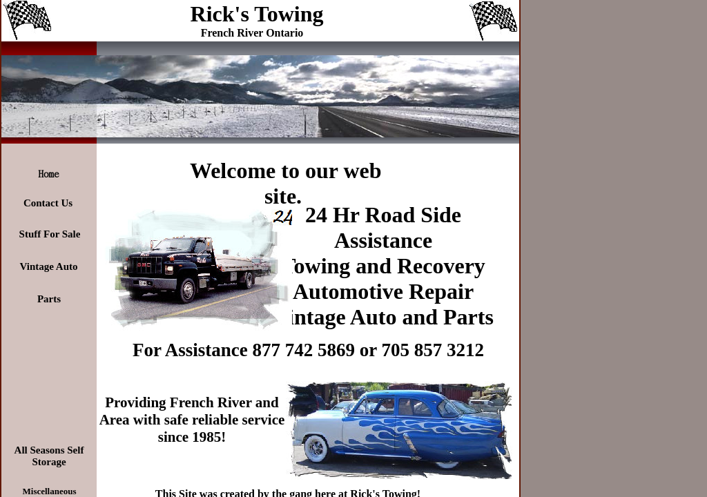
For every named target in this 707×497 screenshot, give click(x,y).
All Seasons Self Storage (49, 456)
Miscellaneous (50, 491)
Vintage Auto (48, 266)
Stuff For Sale (50, 234)
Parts (49, 298)
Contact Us (47, 202)
